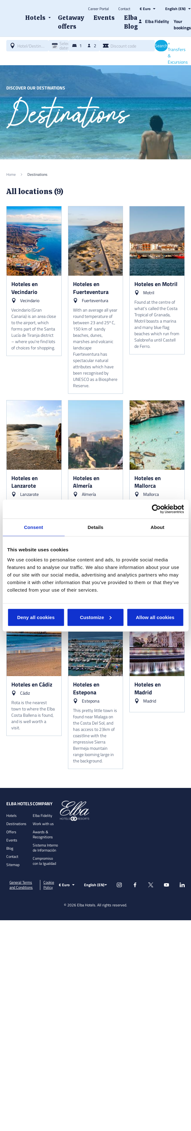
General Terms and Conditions (21, 885)
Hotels (11, 815)
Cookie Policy (48, 885)
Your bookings (182, 24)
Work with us (43, 824)
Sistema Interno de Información (45, 847)
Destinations (16, 824)
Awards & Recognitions (43, 834)
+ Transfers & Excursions (178, 52)
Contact (124, 8)
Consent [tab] (33, 527)
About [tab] (158, 527)
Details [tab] (96, 527)
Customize (96, 617)
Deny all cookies (35, 617)
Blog (9, 848)
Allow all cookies (155, 617)
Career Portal (98, 8)
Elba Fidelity (42, 815)
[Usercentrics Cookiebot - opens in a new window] (156, 509)
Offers (11, 832)
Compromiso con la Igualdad (44, 860)
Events (11, 840)
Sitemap (13, 865)
